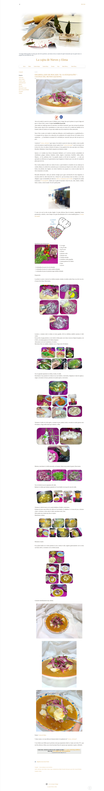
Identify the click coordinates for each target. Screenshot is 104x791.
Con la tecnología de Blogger (52, 784)
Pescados (21, 86)
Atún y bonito (21, 79)
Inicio (24, 66)
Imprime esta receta (41, 761)
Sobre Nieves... (65, 66)
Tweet (47, 761)
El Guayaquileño (44, 180)
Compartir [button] (21, 72)
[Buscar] (83, 4)
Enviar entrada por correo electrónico (45, 767)
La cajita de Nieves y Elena (52, 59)
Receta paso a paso (23, 88)
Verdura (20, 93)
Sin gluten (21, 91)
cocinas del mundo (68, 145)
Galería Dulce (45, 66)
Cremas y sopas (22, 81)
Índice (29, 66)
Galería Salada (37, 66)
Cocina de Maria (42, 735)
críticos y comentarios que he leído (64, 178)
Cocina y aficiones (44, 143)
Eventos (52, 66)
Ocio (58, 66)
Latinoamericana (22, 82)
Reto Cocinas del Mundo (24, 89)
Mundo (20, 84)
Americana (21, 77)
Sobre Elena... (74, 66)
